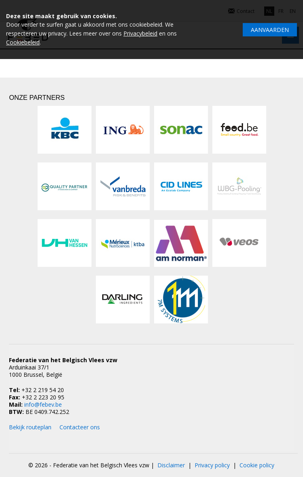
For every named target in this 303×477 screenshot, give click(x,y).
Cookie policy (256, 465)
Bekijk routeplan (30, 427)
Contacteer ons (79, 427)
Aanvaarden (270, 30)
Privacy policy (212, 465)
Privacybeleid (140, 33)
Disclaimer (171, 465)
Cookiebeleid (23, 42)
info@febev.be (43, 404)
